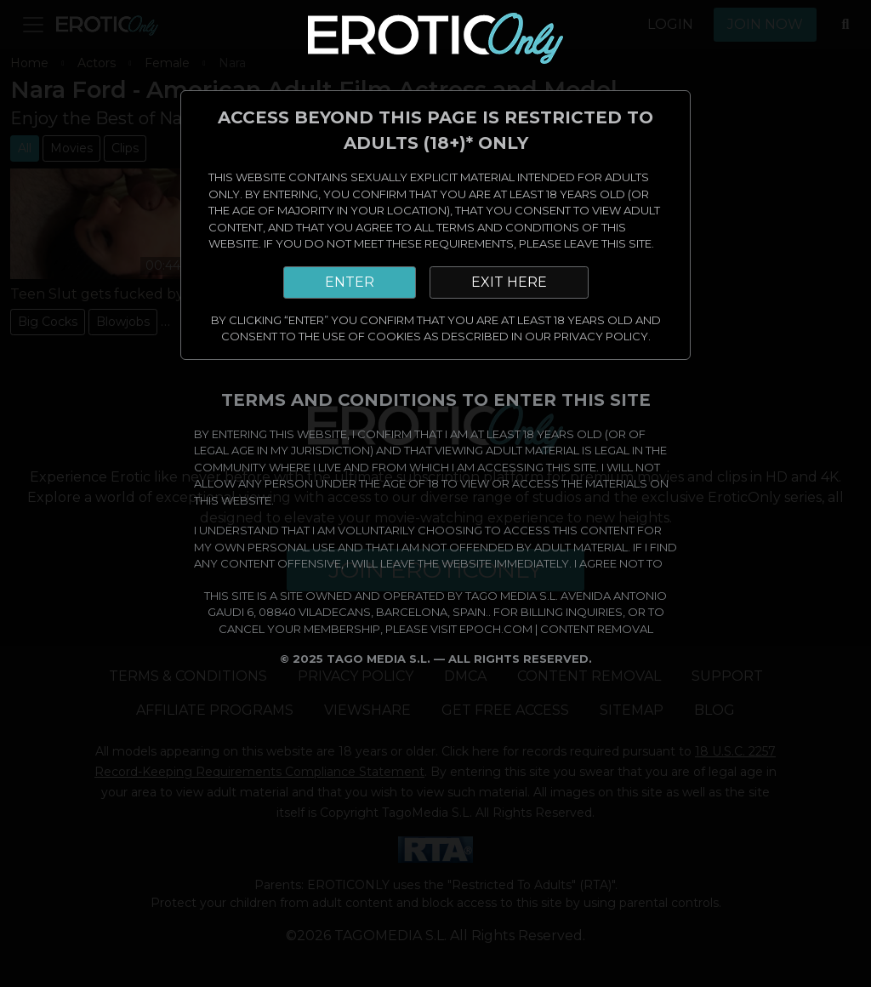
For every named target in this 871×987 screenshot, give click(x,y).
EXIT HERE (509, 282)
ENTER (349, 282)
